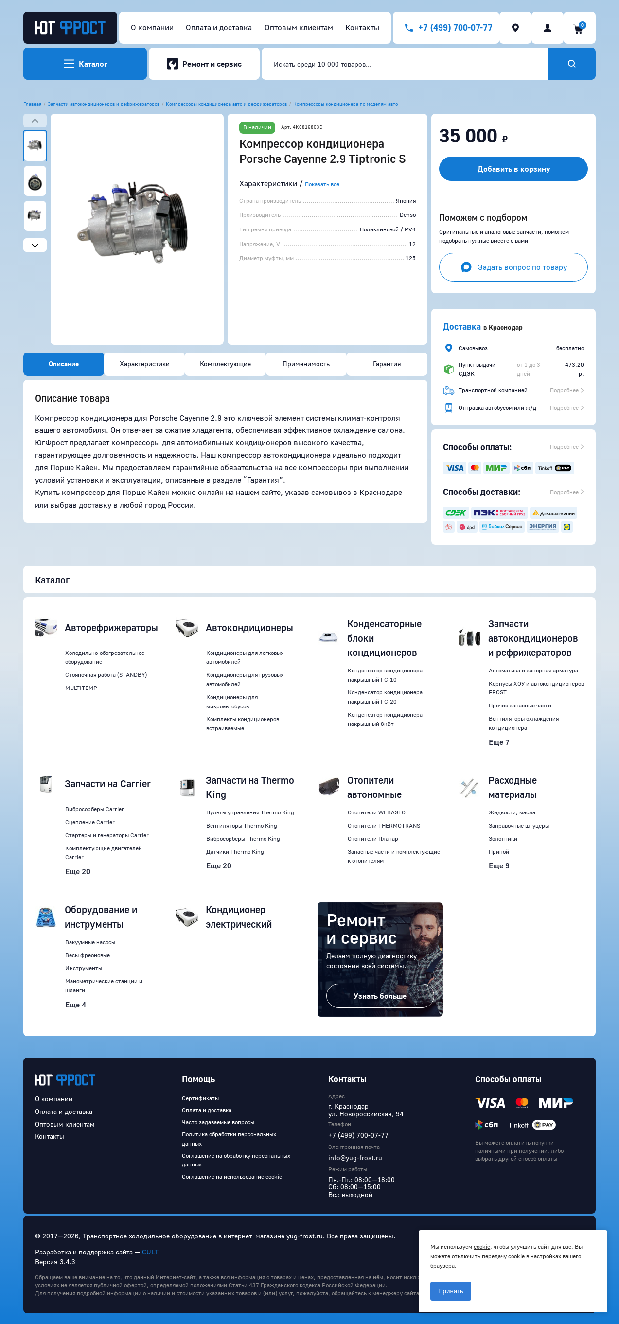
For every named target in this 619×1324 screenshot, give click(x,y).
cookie (482, 1246)
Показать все (322, 184)
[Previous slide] (35, 120)
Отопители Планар (373, 838)
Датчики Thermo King (235, 851)
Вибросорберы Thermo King (243, 838)
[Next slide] (35, 245)
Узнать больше (380, 996)
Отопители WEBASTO (377, 812)
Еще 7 (499, 742)
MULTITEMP (81, 687)
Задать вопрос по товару (513, 267)
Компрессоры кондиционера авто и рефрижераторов (226, 103)
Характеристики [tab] (145, 363)
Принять (450, 1291)
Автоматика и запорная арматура (533, 670)
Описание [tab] (64, 363)
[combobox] (405, 64)
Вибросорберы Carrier (94, 808)
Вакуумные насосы (90, 942)
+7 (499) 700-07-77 (358, 1135)
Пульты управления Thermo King (250, 812)
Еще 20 (77, 871)
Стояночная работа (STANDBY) (106, 674)
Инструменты (83, 967)
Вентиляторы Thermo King (241, 825)
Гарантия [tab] (387, 363)
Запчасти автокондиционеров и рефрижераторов (103, 103)
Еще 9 (499, 865)
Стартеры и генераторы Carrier (107, 835)
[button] (137, 229)
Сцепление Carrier (90, 822)
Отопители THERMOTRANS (384, 825)
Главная (32, 103)
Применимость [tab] (306, 363)
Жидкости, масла (512, 812)
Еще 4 (75, 1004)
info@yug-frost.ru (355, 1157)
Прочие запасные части (520, 705)
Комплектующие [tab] (225, 363)
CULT (150, 1252)
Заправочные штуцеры (519, 825)
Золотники (503, 838)
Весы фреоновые (87, 955)
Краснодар (506, 327)
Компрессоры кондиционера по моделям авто (345, 103)
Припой (499, 851)
